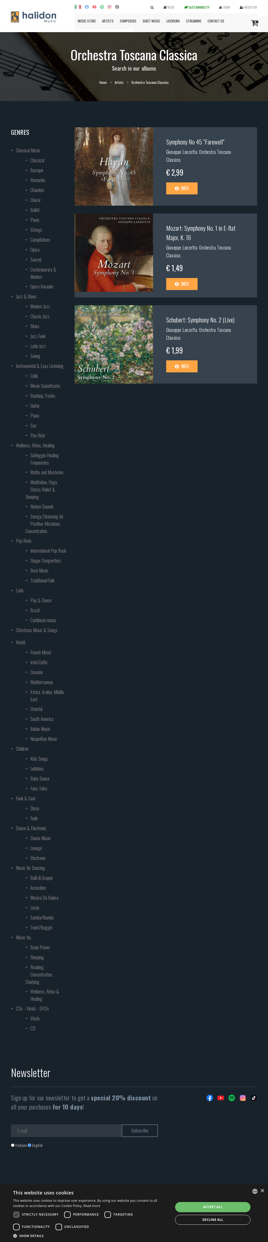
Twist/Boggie (41, 927)
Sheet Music (151, 21)
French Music (40, 652)
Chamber (37, 190)
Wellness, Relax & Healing (44, 995)
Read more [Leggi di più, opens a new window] (91, 1206)
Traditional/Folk (42, 580)
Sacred (35, 259)
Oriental (36, 709)
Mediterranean (41, 682)
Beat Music (39, 570)
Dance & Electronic (31, 828)
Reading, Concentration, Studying (39, 974)
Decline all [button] (212, 1219)
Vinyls (35, 1018)
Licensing (173, 21)
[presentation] (51, 1169)
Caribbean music (43, 620)
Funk (34, 818)
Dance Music (40, 838)
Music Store (87, 21)
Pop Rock (23, 540)
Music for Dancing (30, 867)
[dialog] (134, 1213)
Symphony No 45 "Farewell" (195, 141)
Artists (108, 21)
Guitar (35, 405)
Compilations (40, 239)
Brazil (35, 610)
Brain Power (40, 947)
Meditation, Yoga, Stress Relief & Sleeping (41, 489)
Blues (34, 326)
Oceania (36, 672)
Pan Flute (37, 435)
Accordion (38, 887)
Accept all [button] (212, 1207)
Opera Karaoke (41, 286)
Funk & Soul (25, 798)
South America (41, 718)
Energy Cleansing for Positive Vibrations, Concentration (44, 523)
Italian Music (40, 728)
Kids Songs (39, 758)
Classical (37, 160)
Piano (34, 219)
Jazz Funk (38, 336)
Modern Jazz (40, 306)
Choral (35, 200)
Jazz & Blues (26, 296)
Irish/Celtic (39, 662)
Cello (34, 375)
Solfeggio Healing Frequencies (44, 459)
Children (22, 748)
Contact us (216, 21)
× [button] (262, 1191)
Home (103, 82)
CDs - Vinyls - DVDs (32, 1008)
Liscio (34, 907)
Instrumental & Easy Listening (40, 365)
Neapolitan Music (43, 738)
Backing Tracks (42, 395)
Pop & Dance (41, 600)
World (20, 642)
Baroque (36, 170)
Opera (35, 249)
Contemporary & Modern (43, 273)
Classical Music (28, 150)
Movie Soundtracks (45, 385)
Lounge (36, 848)
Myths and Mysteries (47, 472)
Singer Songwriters (45, 560)
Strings (36, 229)
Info (182, 188)
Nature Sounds (42, 506)
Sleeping (37, 957)
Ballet (35, 209)
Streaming (193, 21)
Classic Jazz (39, 316)
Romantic (37, 180)
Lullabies (37, 768)
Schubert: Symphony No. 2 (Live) (200, 319)
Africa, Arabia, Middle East (47, 696)
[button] (91, 1235)
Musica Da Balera (44, 897)
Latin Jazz (38, 346)
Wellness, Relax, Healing (35, 445)
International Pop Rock (48, 550)
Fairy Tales (38, 788)
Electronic (38, 857)
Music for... (24, 937)
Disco (34, 808)
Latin (20, 590)
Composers (128, 21)
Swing (35, 356)
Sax (33, 425)
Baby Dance (39, 778)
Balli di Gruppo (41, 877)
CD (32, 1028)
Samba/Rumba (42, 917)
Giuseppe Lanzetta (181, 151)
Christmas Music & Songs (37, 630)
